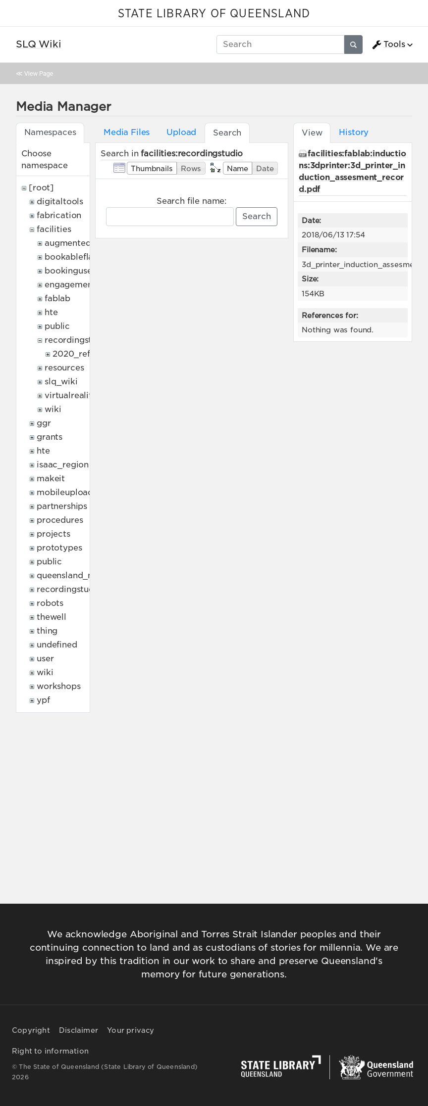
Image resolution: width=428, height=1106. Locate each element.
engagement (70, 284)
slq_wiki (61, 381)
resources (64, 367)
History (354, 132)
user (45, 658)
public (57, 326)
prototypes (59, 548)
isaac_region (63, 464)
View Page (38, 73)
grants (49, 437)
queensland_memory (79, 575)
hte (51, 312)
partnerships (62, 506)
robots (50, 603)
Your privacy (130, 1030)
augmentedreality (81, 243)
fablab (57, 298)
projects (53, 534)
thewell (51, 617)
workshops (59, 686)
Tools (388, 44)
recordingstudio (77, 340)
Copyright (31, 1030)
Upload (181, 132)
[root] (41, 187)
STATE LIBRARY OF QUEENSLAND (214, 14)
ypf (43, 700)
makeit (51, 478)
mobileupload (65, 492)
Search (256, 216)
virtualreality (71, 395)
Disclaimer (78, 1030)
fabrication (59, 215)
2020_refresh (80, 354)
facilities (54, 229)
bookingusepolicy (81, 271)
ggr (44, 423)
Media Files (127, 132)
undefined (57, 644)
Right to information (50, 1051)
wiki (53, 409)
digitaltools (60, 201)
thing (47, 631)
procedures (60, 520)
